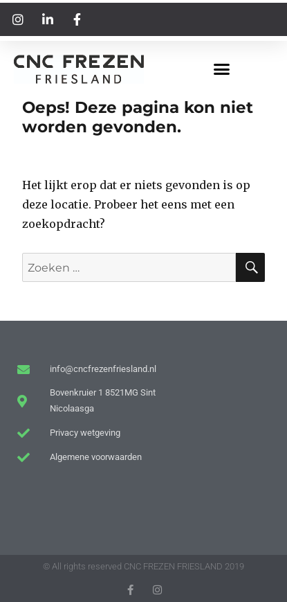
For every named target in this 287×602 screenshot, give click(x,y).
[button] (221, 69)
